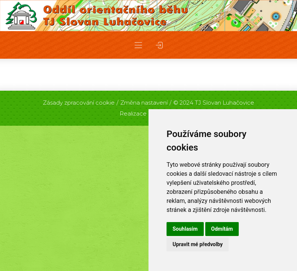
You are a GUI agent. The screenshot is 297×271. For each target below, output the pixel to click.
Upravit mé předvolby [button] (198, 244)
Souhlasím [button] (185, 229)
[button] (138, 45)
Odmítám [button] (222, 229)
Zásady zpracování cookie (79, 102)
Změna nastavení (144, 102)
